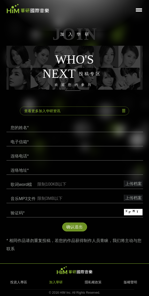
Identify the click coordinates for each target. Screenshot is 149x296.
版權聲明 (130, 282)
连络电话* (20, 156)
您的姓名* (20, 127)
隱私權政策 (93, 282)
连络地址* (20, 170)
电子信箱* (20, 142)
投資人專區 (18, 282)
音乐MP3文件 (23, 198)
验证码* (18, 213)
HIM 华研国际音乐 (74, 270)
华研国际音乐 (27, 8)
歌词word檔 (21, 184)
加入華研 (55, 282)
